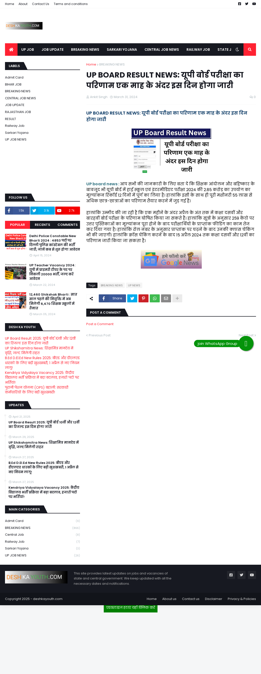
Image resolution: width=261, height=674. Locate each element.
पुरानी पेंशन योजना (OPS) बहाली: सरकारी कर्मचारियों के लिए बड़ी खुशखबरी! (36, 390)
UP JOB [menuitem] (27, 49)
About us (169, 598)
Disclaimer (213, 598)
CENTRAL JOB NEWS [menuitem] (161, 49)
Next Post (246, 335)
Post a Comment (100, 324)
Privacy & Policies (242, 598)
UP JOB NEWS (15, 139)
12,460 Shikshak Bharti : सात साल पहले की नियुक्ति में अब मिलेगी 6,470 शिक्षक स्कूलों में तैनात (53, 301)
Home (9, 4)
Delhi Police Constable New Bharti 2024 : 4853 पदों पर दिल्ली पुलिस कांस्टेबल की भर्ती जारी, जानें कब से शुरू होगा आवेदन (54, 243)
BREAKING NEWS (112, 64)
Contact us (191, 598)
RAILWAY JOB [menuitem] (198, 49)
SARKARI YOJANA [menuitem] (122, 49)
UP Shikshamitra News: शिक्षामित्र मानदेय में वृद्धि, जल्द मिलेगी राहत (39, 351)
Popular (17, 224)
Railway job (14, 125)
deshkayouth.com (47, 598)
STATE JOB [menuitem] (227, 49)
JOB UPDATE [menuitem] (53, 49)
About (23, 4)
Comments (68, 224)
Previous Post (99, 335)
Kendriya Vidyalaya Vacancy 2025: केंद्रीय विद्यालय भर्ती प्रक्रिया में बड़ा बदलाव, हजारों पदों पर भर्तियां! (42, 377)
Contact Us (40, 4)
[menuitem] (11, 49)
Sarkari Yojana (16, 132)
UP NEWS (134, 285)
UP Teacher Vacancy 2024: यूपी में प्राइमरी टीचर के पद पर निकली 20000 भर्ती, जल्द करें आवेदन (52, 272)
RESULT (10, 119)
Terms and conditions (71, 4)
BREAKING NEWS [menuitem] (85, 49)
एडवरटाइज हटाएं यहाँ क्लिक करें (130, 607)
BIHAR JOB (13, 84)
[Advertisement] (130, 641)
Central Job (42, 534)
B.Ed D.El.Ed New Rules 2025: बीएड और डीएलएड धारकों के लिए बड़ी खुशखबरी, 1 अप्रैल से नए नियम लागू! (42, 362)
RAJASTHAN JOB (18, 112)
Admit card (14, 77)
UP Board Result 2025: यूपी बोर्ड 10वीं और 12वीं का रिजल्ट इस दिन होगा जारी (40, 341)
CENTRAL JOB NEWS (20, 98)
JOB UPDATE (14, 105)
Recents (42, 224)
